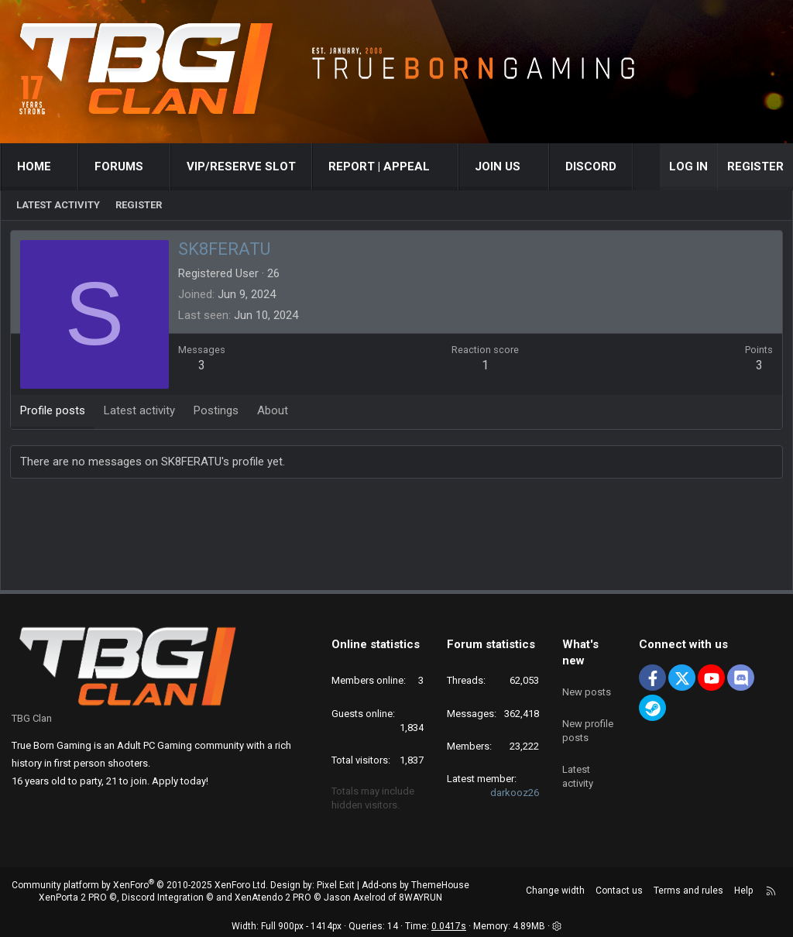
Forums (118, 166)
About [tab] (274, 413)
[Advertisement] (396, 539)
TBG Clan (32, 718)
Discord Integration (163, 897)
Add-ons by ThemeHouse (415, 885)
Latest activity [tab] (141, 413)
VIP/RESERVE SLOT (241, 166)
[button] (65, 166)
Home (34, 166)
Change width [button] (555, 890)
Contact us (619, 890)
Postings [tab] (218, 413)
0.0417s (448, 926)
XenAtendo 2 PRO (273, 897)
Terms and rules (688, 890)
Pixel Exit (336, 885)
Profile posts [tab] (55, 413)
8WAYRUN (420, 897)
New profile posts (587, 723)
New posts (586, 687)
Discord (590, 166)
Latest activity (58, 205)
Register (138, 205)
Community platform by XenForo (140, 885)
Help (743, 890)
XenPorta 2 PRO (73, 897)
